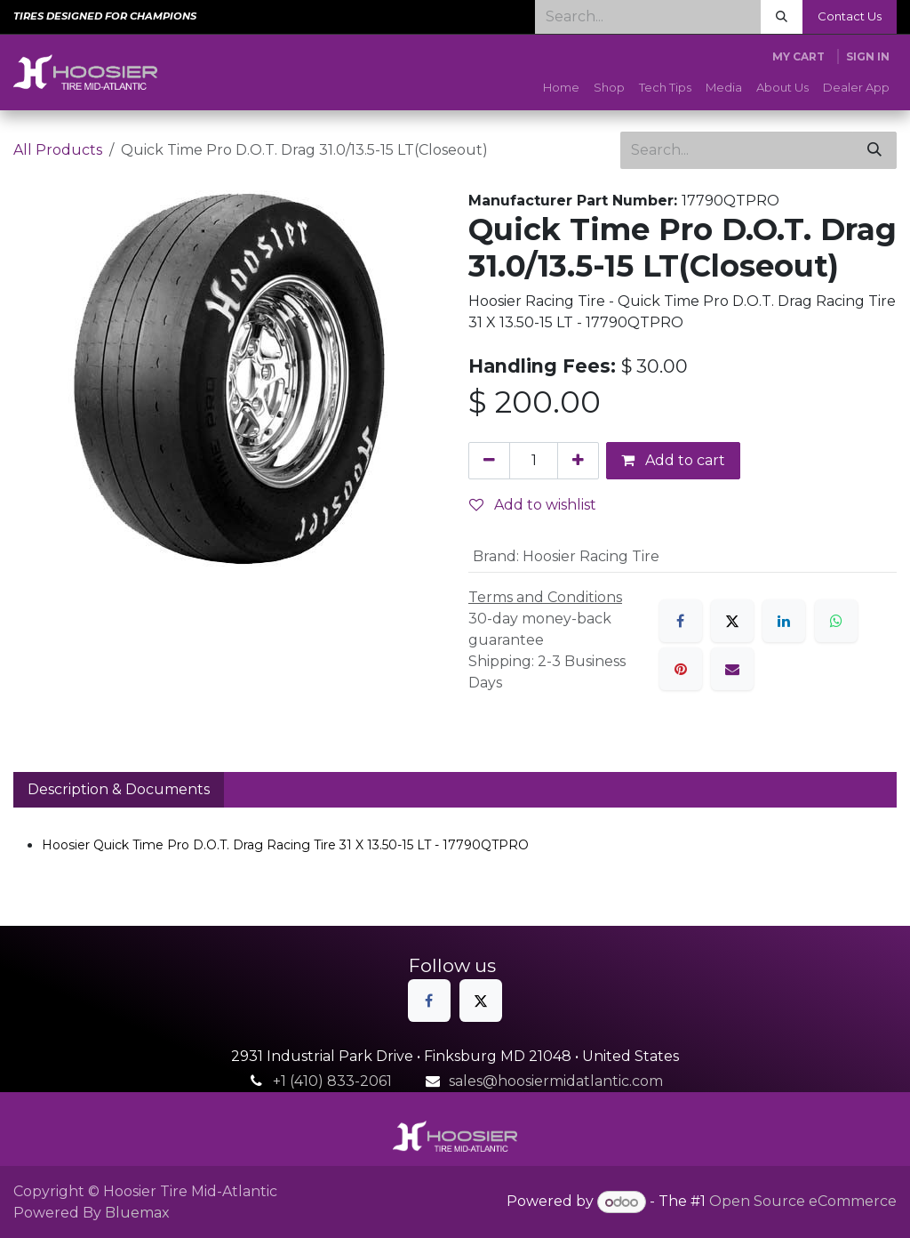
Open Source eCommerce (803, 1202)
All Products (57, 149)
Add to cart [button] (673, 460)
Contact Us (850, 16)
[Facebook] (680, 620)
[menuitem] (561, 88)
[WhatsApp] (836, 620)
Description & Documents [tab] (119, 789)
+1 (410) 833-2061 (332, 1081)
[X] (732, 620)
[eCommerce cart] (798, 57)
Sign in (868, 56)
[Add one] (578, 460)
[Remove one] (489, 460)
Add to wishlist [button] (532, 504)
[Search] (781, 17)
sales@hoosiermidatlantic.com (556, 1081)
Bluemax (137, 1212)
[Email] (732, 668)
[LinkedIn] (783, 620)
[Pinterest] (680, 668)
